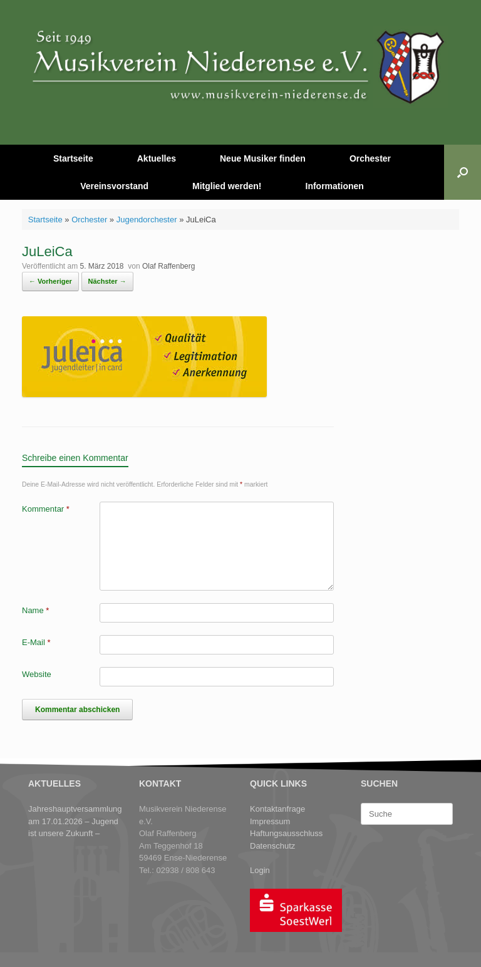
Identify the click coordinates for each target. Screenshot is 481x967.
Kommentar (46, 509)
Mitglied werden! (226, 186)
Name (35, 610)
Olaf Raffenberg (168, 266)
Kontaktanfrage (277, 809)
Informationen (335, 186)
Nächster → (107, 281)
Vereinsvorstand (114, 186)
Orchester (370, 158)
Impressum (270, 821)
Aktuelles (156, 158)
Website (36, 674)
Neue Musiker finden (263, 158)
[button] (462, 172)
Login (260, 870)
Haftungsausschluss (286, 833)
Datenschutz (272, 846)
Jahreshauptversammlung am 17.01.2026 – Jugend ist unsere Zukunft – (75, 821)
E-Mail (36, 642)
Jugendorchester (146, 219)
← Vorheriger (50, 281)
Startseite (73, 158)
